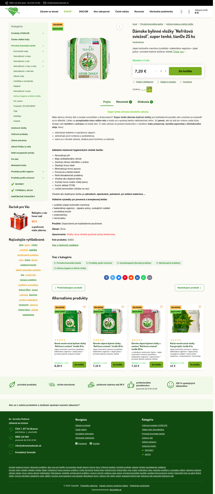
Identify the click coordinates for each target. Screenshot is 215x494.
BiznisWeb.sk (115, 490)
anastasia (126, 476)
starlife (62, 467)
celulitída (24, 250)
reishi (18, 470)
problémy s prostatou (170, 470)
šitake (44, 470)
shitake (38, 470)
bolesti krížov (110, 470)
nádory (183, 470)
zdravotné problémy (38, 467)
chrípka (142, 467)
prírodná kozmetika (131, 473)
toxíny (96, 476)
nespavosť (24, 305)
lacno (98, 467)
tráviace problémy (28, 280)
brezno (92, 467)
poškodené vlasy (145, 470)
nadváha (156, 470)
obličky (48, 476)
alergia (36, 473)
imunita (12, 467)
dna (22, 275)
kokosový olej (147, 476)
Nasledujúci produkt (189, 287)
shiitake (31, 470)
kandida (143, 473)
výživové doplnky (108, 467)
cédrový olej (104, 476)
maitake (24, 470)
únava (27, 260)
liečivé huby (135, 476)
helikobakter (45, 473)
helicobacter (56, 473)
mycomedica (70, 467)
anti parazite (77, 476)
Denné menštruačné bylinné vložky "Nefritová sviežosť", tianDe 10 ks (70, 345)
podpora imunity (22, 467)
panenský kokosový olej (163, 476)
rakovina (189, 470)
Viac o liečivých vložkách (65, 245)
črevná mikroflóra (22, 476)
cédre (112, 476)
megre (118, 476)
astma (30, 473)
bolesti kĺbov (25, 290)
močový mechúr (97, 473)
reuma (35, 290)
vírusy (24, 473)
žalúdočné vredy (37, 476)
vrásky (34, 245)
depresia (33, 295)
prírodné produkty (124, 467)
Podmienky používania (139, 486)
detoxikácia (88, 476)
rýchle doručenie (86, 470)
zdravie (135, 467)
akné (21, 245)
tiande (79, 467)
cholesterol (52, 470)
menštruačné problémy (80, 473)
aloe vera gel (53, 467)
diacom (86, 467)
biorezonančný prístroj (164, 473)
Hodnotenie (138, 42)
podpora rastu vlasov (113, 473)
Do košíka (185, 71)
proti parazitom (65, 476)
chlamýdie (178, 473)
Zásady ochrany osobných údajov (113, 486)
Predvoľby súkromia (89, 486)
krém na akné (189, 473)
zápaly (18, 473)
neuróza (54, 476)
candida (150, 473)
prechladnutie (151, 467)
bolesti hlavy (24, 310)
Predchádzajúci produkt (68, 287)
